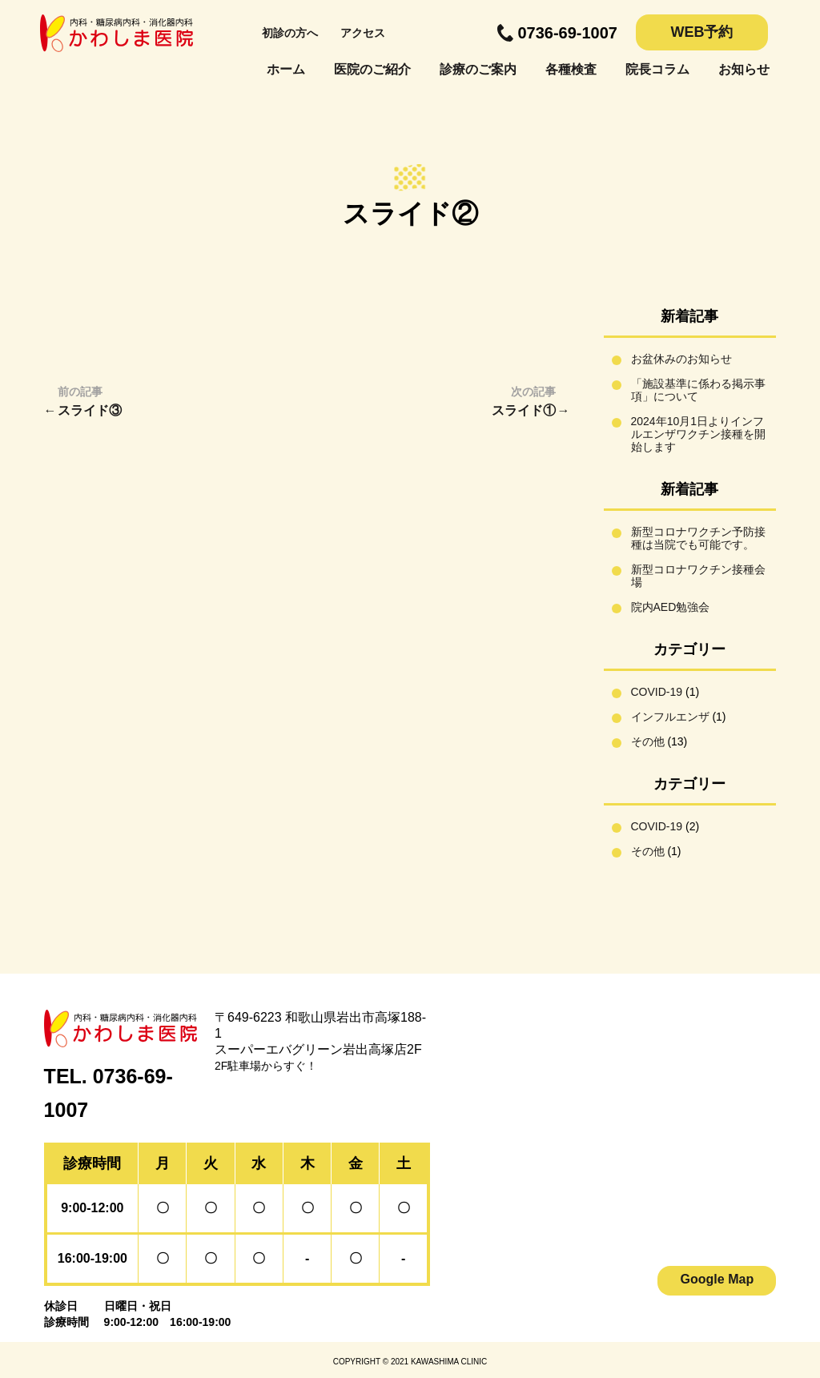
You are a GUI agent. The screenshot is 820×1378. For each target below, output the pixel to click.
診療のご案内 (478, 69)
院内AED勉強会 (670, 607)
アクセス (362, 32)
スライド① (524, 410)
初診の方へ (290, 32)
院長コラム (657, 69)
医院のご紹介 (372, 69)
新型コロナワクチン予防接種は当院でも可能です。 (698, 538)
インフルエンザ (670, 716)
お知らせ (744, 69)
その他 (648, 741)
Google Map (717, 1279)
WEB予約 (702, 32)
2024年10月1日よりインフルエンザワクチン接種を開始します (698, 434)
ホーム (286, 69)
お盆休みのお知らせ (681, 358)
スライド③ (90, 410)
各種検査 (571, 69)
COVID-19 (657, 691)
